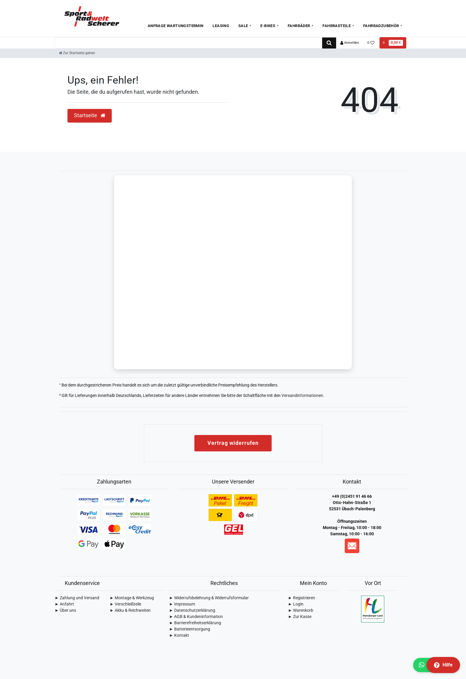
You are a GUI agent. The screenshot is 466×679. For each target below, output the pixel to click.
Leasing (220, 26)
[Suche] (329, 42)
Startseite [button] (89, 115)
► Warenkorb (300, 610)
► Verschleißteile (125, 604)
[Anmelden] (349, 42)
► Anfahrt (64, 604)
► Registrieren (301, 598)
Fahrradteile (336, 26)
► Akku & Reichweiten (130, 610)
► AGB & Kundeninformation (196, 617)
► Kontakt (179, 635)
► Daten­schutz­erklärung (192, 610)
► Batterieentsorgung (189, 629)
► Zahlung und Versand (77, 598)
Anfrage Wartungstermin (176, 26)
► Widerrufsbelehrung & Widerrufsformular (209, 598)
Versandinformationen (302, 396)
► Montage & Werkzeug (132, 598)
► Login (295, 604)
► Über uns (65, 610)
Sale (243, 26)
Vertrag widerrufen (233, 443)
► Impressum (182, 604)
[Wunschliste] (371, 42)
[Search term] (188, 42)
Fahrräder (299, 26)
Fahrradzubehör (381, 26)
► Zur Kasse (299, 617)
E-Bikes (267, 26)
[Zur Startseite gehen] (77, 53)
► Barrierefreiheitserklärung (195, 623)
